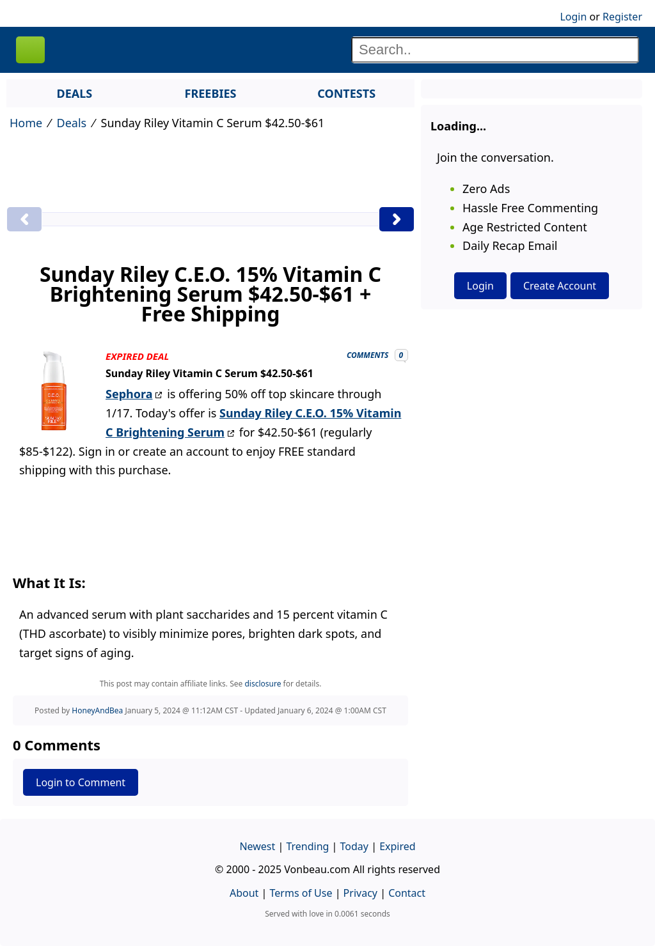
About (244, 893)
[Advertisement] (210, 174)
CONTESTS (346, 93)
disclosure (262, 683)
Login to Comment (80, 782)
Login (573, 17)
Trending (307, 846)
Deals (72, 122)
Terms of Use (301, 893)
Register (622, 17)
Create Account (559, 286)
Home (26, 122)
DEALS (74, 93)
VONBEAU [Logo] (30, 50)
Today (354, 846)
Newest (257, 846)
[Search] (495, 50)
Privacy (360, 893)
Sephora (129, 393)
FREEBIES (211, 93)
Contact (406, 893)
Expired (397, 846)
